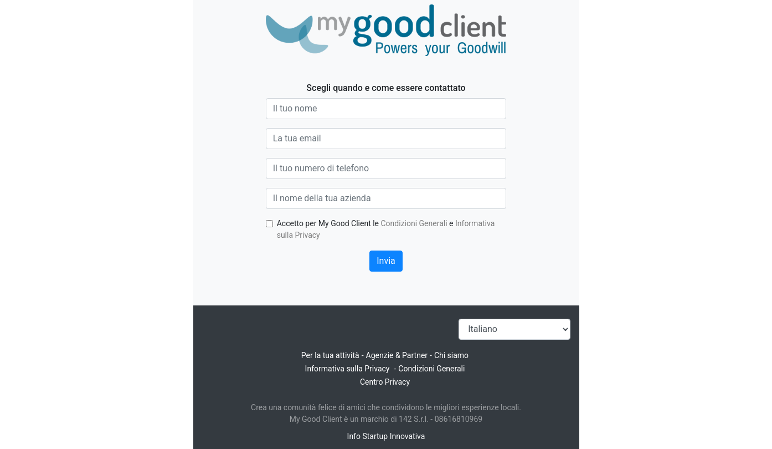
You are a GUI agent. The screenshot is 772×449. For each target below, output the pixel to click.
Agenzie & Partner (397, 355)
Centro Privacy (385, 381)
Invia (386, 261)
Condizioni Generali (414, 223)
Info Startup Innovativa (386, 436)
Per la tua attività (330, 355)
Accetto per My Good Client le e (386, 229)
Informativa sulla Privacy (347, 368)
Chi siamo (451, 355)
